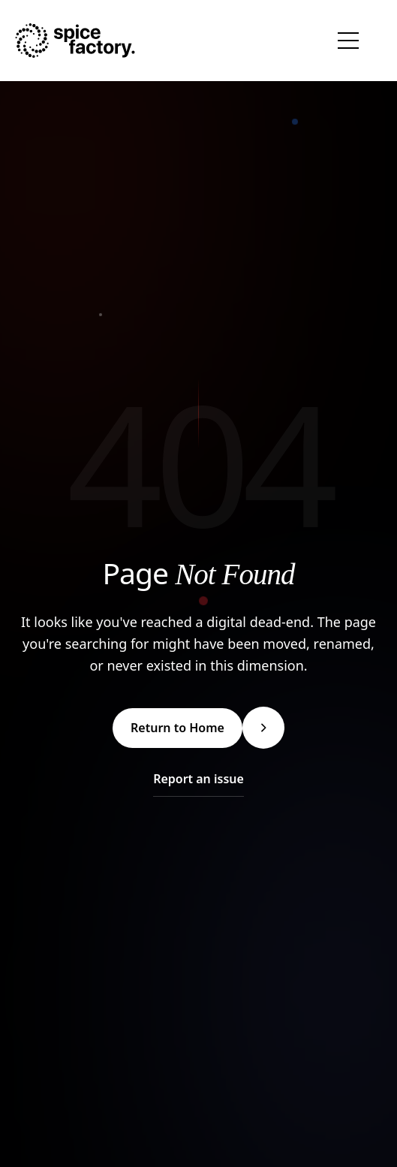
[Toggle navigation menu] (348, 40)
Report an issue (198, 778)
